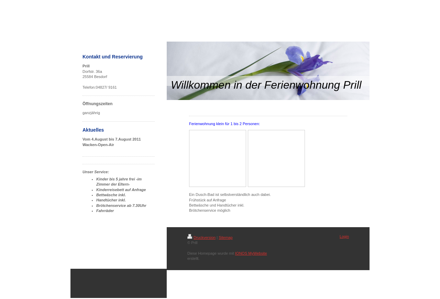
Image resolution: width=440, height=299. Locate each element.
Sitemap (225, 237)
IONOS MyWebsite (251, 253)
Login (344, 236)
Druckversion (201, 237)
